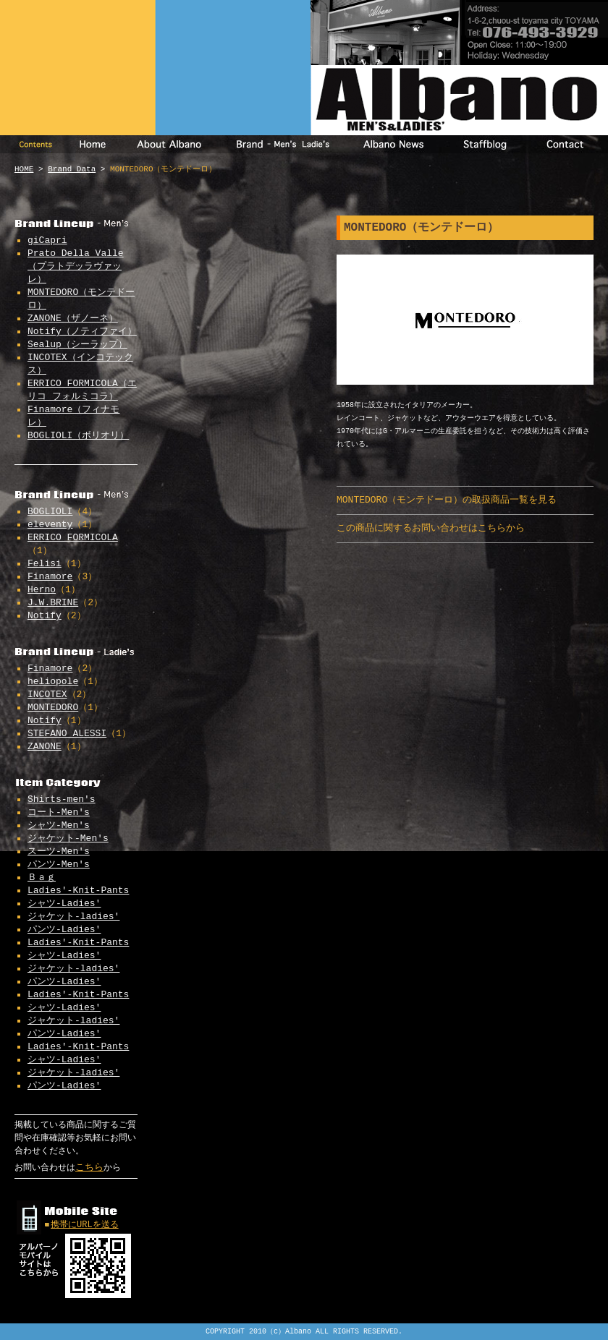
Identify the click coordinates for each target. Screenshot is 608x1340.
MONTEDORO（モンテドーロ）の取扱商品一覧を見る (447, 500)
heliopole (53, 681)
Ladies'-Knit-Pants (78, 890)
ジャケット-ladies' (73, 916)
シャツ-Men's (59, 825)
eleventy (50, 524)
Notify (45, 615)
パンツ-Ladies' (64, 929)
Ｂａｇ (42, 877)
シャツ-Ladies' (64, 903)
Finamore (50, 576)
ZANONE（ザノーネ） (73, 318)
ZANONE (45, 746)
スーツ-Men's (59, 851)
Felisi (45, 563)
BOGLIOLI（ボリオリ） (78, 435)
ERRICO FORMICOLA (73, 537)
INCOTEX (47, 694)
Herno (42, 589)
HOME (23, 169)
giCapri (47, 240)
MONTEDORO (53, 707)
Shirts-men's (62, 799)
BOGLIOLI (50, 511)
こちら (89, 1167)
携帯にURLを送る (85, 1225)
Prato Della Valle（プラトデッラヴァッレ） (76, 266)
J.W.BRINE (53, 602)
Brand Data (72, 169)
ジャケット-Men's (68, 838)
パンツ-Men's (59, 864)
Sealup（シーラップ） (77, 344)
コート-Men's (59, 812)
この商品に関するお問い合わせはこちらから (431, 528)
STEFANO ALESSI (67, 733)
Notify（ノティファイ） (82, 331)
